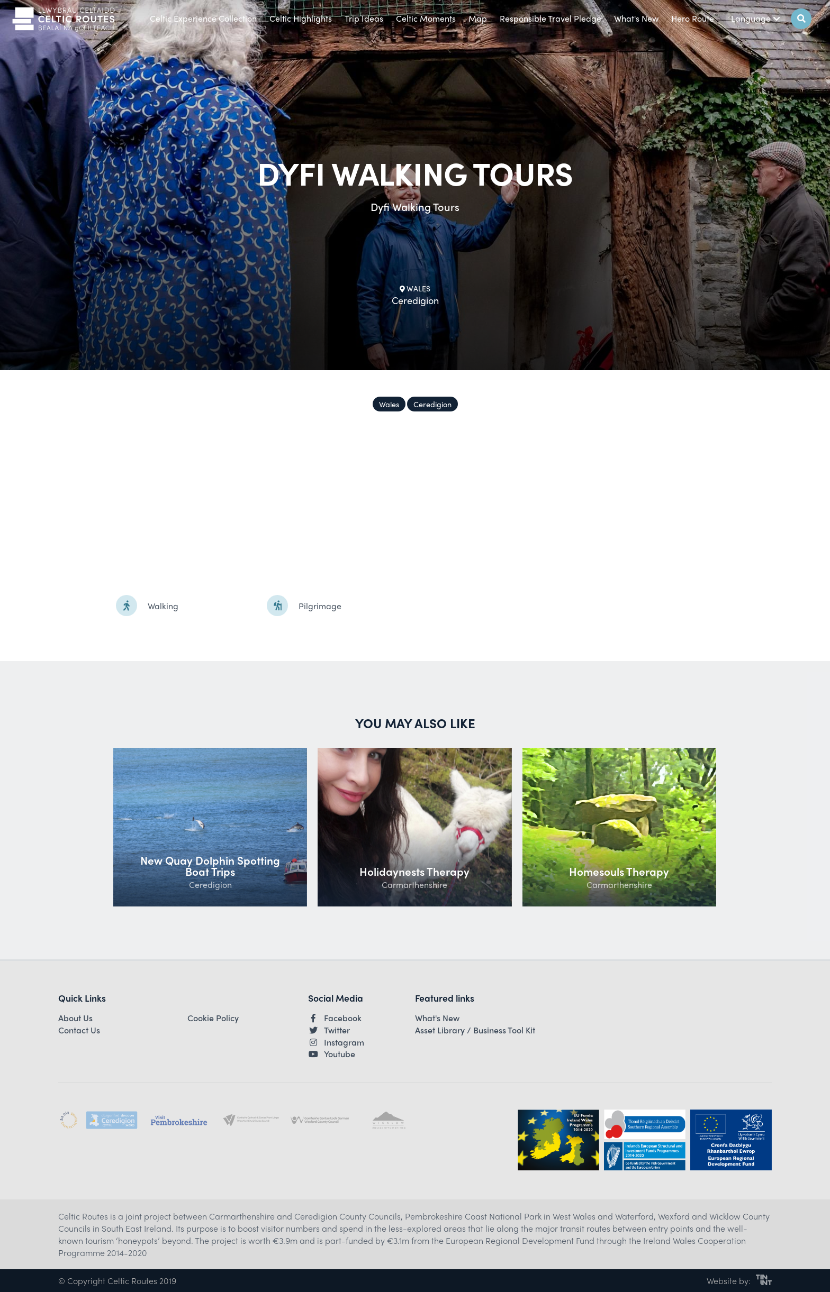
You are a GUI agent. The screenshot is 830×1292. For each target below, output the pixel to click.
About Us (75, 1018)
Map (477, 18)
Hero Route (692, 18)
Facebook (335, 1018)
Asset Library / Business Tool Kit (475, 1030)
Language (755, 18)
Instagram (336, 1042)
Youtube (331, 1054)
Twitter (329, 1030)
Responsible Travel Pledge (550, 18)
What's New (636, 18)
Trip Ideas (364, 18)
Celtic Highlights (300, 18)
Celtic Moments (426, 18)
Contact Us (79, 1030)
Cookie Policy (213, 1018)
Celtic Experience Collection (203, 18)
